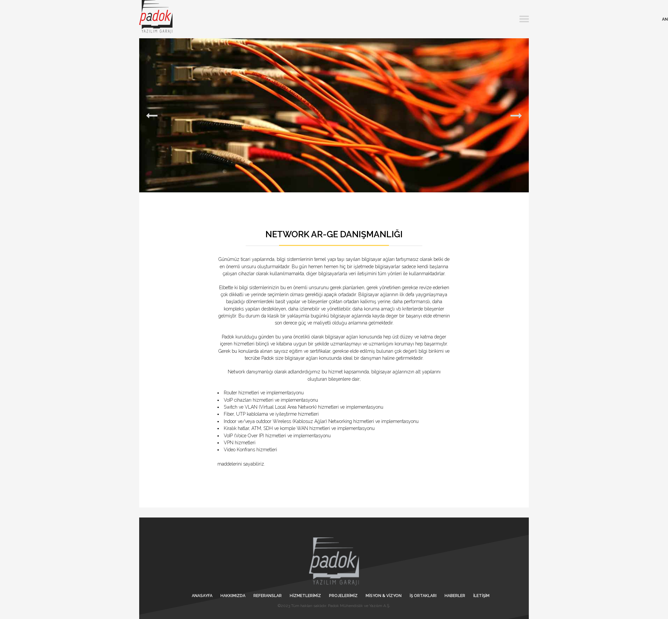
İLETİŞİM (481, 595)
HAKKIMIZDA (232, 595)
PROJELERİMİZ (343, 595)
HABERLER (455, 595)
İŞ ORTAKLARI (423, 595)
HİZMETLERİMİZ (305, 595)
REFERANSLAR (267, 595)
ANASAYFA (202, 595)
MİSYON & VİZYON (384, 595)
